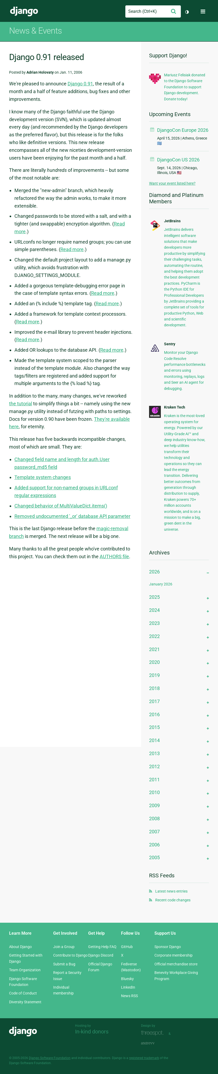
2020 (154, 662)
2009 (154, 805)
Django (24, 11)
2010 (154, 792)
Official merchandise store (175, 964)
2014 (154, 740)
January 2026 (160, 584)
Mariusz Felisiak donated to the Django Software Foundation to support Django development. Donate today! (184, 87)
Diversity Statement (25, 1002)
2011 (154, 779)
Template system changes (42, 477)
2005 (154, 857)
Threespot (153, 1033)
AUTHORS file (114, 556)
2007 (154, 831)
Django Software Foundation (50, 1058)
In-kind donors (91, 1031)
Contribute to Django (70, 955)
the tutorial (20, 403)
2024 (154, 610)
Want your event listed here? (172, 183)
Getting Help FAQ (102, 947)
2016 (154, 714)
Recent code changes (172, 900)
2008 (154, 818)
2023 (154, 623)
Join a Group (64, 947)
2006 (154, 844)
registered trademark (144, 1058)
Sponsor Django (167, 947)
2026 (154, 571)
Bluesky (127, 979)
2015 (154, 727)
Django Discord (100, 955)
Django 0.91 (80, 83)
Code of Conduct (23, 993)
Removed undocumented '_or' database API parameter (72, 516)
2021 (154, 649)
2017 (154, 701)
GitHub (127, 947)
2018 (154, 688)
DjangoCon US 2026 (178, 160)
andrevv (153, 1043)
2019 (154, 675)
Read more (72, 249)
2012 (154, 766)
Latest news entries (171, 891)
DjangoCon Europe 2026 (182, 130)
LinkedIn (128, 987)
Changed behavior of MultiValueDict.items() (60, 506)
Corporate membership (173, 955)
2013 (154, 753)
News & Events (35, 31)
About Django (20, 947)
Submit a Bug (64, 964)
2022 (154, 636)
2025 (154, 597)
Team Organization (25, 970)
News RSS (129, 996)
